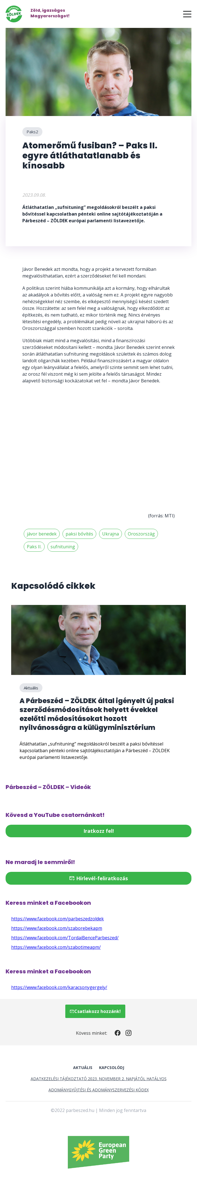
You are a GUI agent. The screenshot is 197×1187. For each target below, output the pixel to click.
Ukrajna (110, 534)
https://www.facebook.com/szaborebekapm (56, 928)
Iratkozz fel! (98, 830)
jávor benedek (42, 534)
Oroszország (141, 534)
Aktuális (31, 688)
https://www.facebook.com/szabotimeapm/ (56, 947)
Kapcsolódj (111, 1067)
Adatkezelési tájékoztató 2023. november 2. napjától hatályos (99, 1078)
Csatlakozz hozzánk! (95, 1011)
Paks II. (34, 547)
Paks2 (32, 131)
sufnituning (63, 547)
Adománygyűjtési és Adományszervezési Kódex (99, 1089)
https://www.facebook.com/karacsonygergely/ (59, 987)
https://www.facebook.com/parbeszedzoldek (57, 919)
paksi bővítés (79, 534)
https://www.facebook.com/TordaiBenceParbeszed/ (65, 938)
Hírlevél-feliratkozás (98, 878)
